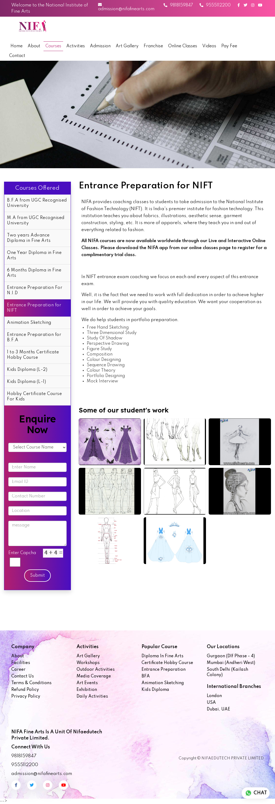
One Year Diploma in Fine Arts (34, 255)
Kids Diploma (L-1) (26, 382)
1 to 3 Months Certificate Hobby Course (33, 355)
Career (18, 669)
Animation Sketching (29, 323)
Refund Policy (25, 690)
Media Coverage (94, 676)
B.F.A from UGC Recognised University (37, 203)
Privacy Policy (25, 696)
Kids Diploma (155, 690)
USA (211, 703)
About (34, 46)
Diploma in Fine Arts (162, 656)
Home (16, 46)
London (214, 696)
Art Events (87, 683)
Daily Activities (92, 696)
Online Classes (182, 46)
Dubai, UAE (218, 709)
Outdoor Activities (96, 669)
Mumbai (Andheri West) (231, 663)
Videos (209, 46)
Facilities (20, 663)
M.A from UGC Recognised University (35, 220)
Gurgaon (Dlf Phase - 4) (231, 656)
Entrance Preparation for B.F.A (34, 337)
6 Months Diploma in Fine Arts (34, 273)
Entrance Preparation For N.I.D (34, 290)
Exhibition (87, 690)
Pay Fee (229, 46)
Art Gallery (127, 46)
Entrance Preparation (164, 669)
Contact (17, 56)
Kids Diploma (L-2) (27, 370)
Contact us (22, 676)
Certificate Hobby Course (167, 663)
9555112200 (215, 5)
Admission (100, 46)
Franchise (153, 46)
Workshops (88, 663)
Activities (75, 46)
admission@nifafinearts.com (126, 7)
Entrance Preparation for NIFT (34, 308)
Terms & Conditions (31, 683)
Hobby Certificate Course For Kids (34, 396)
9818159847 (178, 5)
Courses (53, 46)
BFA (146, 676)
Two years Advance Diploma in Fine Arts (28, 238)
